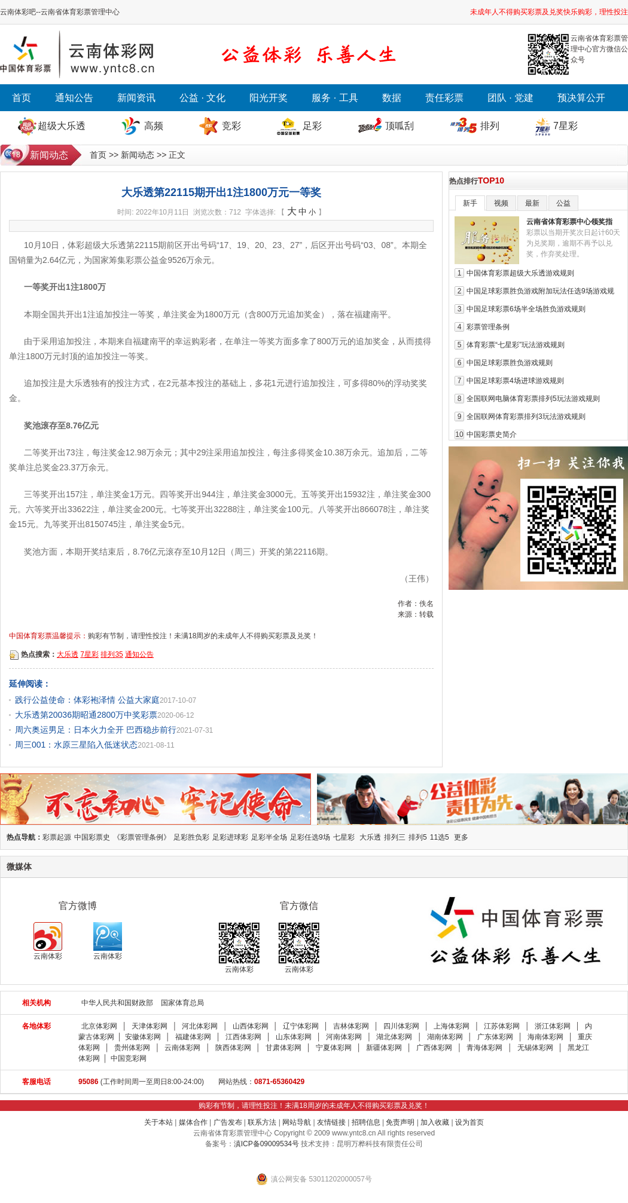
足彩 (312, 126)
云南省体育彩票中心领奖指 (569, 222)
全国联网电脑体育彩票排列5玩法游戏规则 (533, 398)
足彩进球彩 (230, 837)
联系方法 (262, 1122)
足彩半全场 (269, 837)
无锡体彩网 (535, 1047)
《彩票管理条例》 (141, 837)
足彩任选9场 (310, 837)
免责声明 (400, 1122)
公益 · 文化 (202, 98)
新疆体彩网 (384, 1047)
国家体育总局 (182, 1003)
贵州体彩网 (132, 1047)
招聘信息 (366, 1122)
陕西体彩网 (233, 1047)
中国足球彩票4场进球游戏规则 (515, 380)
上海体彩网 (452, 1026)
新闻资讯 (136, 98)
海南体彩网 (545, 1037)
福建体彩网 (193, 1037)
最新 (532, 203)
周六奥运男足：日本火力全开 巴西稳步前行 (95, 729)
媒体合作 (193, 1122)
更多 (461, 837)
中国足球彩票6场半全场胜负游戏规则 (526, 309)
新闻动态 (137, 155)
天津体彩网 (149, 1026)
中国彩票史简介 (492, 434)
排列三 (395, 837)
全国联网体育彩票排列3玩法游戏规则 (526, 416)
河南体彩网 (344, 1037)
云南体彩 (47, 941)
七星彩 (344, 837)
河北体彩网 (200, 1026)
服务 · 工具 (335, 98)
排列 (489, 126)
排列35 (111, 654)
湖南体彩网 (445, 1037)
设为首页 (469, 1122)
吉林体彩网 (351, 1026)
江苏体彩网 (502, 1026)
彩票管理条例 (488, 327)
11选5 (439, 837)
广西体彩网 (434, 1047)
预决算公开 (581, 98)
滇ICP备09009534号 (266, 1144)
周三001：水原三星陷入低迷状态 (76, 744)
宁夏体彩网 (334, 1047)
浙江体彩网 (553, 1026)
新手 (470, 203)
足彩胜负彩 (191, 837)
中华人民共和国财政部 (117, 1003)
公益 (563, 203)
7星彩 (565, 126)
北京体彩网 (99, 1026)
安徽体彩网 (143, 1037)
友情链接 (331, 1122)
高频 (153, 126)
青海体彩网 (484, 1047)
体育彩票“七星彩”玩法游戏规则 (516, 345)
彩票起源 (56, 837)
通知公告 (74, 98)
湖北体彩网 (394, 1037)
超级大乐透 (62, 126)
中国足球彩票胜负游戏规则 (510, 363)
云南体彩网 (182, 1047)
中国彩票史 (92, 837)
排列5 (417, 837)
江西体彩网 (243, 1037)
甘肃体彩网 (283, 1047)
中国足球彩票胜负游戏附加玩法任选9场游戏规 (540, 291)
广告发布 (228, 1122)
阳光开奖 (268, 98)
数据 (391, 98)
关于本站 (158, 1122)
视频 (501, 203)
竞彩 (231, 126)
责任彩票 (444, 98)
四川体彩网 (401, 1026)
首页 (21, 98)
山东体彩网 (294, 1037)
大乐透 (67, 654)
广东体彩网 (495, 1037)
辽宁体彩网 (301, 1026)
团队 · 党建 (510, 98)
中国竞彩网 (129, 1058)
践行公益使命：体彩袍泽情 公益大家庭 (87, 700)
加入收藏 (434, 1122)
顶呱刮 (399, 126)
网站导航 (296, 1122)
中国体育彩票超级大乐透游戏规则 (520, 273)
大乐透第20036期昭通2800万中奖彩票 (86, 715)
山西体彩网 (251, 1026)
